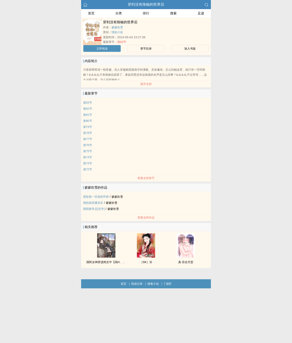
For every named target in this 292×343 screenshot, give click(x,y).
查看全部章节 (146, 178)
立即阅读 (102, 48)
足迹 (201, 13)
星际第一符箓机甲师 (96, 196)
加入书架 (190, 48)
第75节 (87, 151)
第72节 (87, 169)
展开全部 (146, 84)
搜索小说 (153, 283)
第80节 (87, 120)
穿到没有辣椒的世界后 (146, 4)
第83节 (121, 42)
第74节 (87, 157)
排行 (146, 13)
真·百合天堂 (185, 262)
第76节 (87, 145)
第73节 (87, 163)
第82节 (87, 108)
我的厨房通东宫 (93, 202)
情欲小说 (117, 32)
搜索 (173, 13)
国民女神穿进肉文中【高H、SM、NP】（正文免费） (120, 262)
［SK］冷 (146, 262)
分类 (118, 13)
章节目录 (146, 48)
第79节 (87, 126)
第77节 (87, 139)
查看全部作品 (146, 217)
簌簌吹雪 (117, 27)
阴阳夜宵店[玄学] (94, 208)
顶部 (167, 283)
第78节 (87, 133)
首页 (91, 13)
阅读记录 (137, 283)
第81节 (87, 114)
